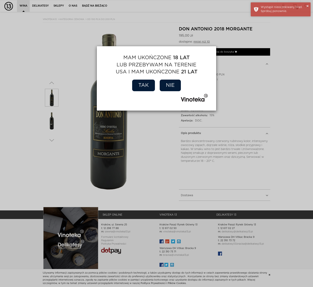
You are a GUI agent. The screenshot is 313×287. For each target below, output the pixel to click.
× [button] (307, 6)
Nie (170, 85)
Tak (143, 85)
